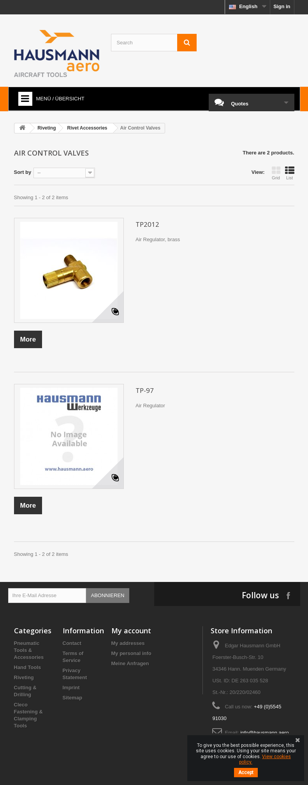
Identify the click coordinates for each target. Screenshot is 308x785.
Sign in (281, 6)
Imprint (71, 687)
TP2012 (147, 224)
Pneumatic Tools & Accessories (29, 650)
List (289, 173)
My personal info (131, 653)
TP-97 (145, 390)
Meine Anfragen (130, 663)
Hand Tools (27, 667)
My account (131, 630)
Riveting (24, 677)
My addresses (128, 643)
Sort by (23, 172)
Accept (245, 772)
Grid (276, 173)
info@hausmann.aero (264, 733)
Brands (23, 736)
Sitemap (73, 698)
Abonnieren (108, 595)
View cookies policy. (265, 759)
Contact (72, 643)
